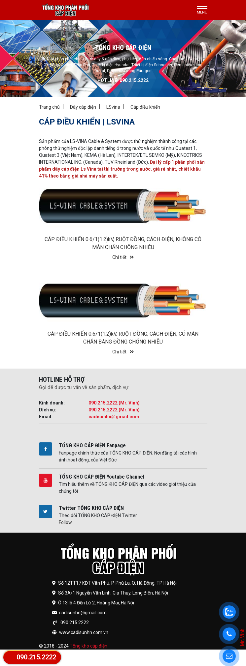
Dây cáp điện (83, 107)
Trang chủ (49, 107)
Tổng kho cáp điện (88, 646)
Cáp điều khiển (145, 107)
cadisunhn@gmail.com (113, 416)
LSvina (113, 107)
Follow (65, 522)
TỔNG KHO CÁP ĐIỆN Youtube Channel (101, 477)
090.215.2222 (36, 657)
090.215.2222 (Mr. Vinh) (114, 402)
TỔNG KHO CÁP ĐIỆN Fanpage (92, 445)
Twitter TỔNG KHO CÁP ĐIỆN (91, 508)
